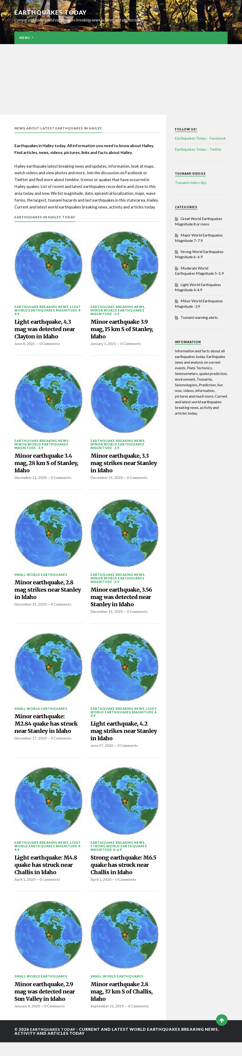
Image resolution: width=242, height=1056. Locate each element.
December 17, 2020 (30, 747)
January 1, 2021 (104, 346)
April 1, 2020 (24, 891)
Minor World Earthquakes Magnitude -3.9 (117, 312)
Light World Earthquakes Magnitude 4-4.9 (48, 310)
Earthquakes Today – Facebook (200, 138)
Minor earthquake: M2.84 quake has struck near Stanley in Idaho (48, 732)
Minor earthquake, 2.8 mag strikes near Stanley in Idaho (46, 595)
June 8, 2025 (24, 346)
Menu (24, 38)
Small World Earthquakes (40, 579)
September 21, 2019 (108, 1020)
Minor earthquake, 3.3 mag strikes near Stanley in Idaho (122, 466)
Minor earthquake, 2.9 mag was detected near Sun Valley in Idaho (47, 1004)
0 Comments (50, 346)
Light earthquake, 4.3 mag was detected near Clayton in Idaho (47, 330)
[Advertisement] (121, 79)
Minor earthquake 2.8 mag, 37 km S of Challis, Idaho (125, 1004)
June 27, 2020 (102, 755)
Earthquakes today (52, 12)
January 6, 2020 (27, 1020)
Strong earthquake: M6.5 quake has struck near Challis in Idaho (122, 875)
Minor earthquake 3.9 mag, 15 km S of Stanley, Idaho (125, 330)
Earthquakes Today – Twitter (198, 149)
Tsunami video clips (191, 182)
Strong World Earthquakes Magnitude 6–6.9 (119, 857)
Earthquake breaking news (41, 307)
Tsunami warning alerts (199, 317)
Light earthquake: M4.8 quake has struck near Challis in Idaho (48, 875)
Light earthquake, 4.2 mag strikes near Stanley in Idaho (121, 739)
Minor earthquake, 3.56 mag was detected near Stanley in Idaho (124, 603)
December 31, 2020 (30, 482)
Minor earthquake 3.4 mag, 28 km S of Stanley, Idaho (45, 466)
